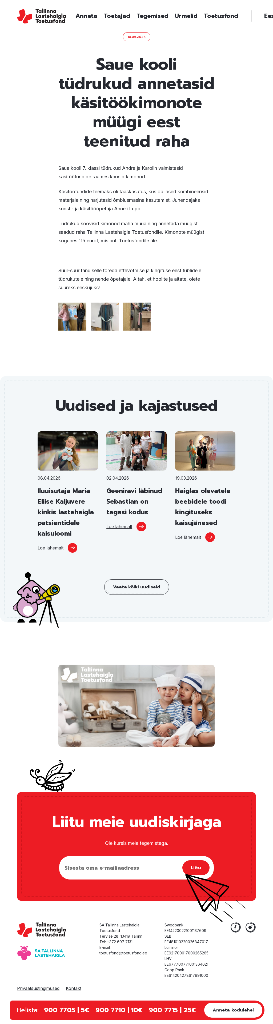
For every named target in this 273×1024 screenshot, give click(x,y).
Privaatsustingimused (38, 988)
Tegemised (152, 15)
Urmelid (186, 15)
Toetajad (117, 15)
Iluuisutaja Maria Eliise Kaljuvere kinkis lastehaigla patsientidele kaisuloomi (66, 512)
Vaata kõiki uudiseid (136, 587)
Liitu (196, 868)
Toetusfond (221, 15)
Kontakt (73, 988)
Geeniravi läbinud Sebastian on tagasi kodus (134, 501)
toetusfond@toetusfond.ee (123, 953)
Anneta (86, 15)
